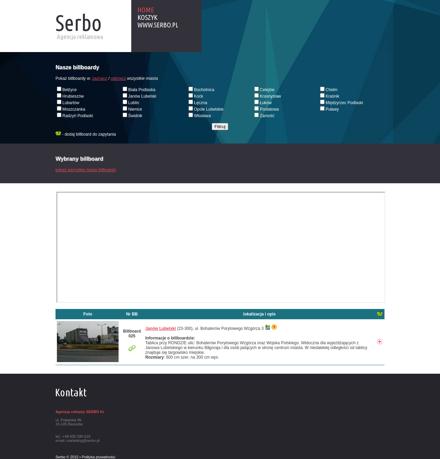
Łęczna (200, 102)
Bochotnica (204, 89)
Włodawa (202, 115)
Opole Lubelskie (208, 109)
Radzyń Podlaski (77, 115)
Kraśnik (332, 96)
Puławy (332, 109)
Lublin (133, 102)
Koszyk (147, 17)
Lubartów (70, 102)
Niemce (135, 109)
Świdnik (135, 115)
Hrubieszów (73, 96)
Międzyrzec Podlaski (344, 102)
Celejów (267, 89)
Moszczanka (73, 109)
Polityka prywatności (98, 457)
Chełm (332, 89)
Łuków (266, 102)
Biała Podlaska (141, 89)
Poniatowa (269, 109)
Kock (198, 96)
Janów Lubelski (142, 96)
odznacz (118, 78)
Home (145, 10)
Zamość (267, 115)
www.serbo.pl (158, 25)
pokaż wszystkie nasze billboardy (86, 170)
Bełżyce (69, 89)
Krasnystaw (270, 96)
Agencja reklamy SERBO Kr (80, 412)
